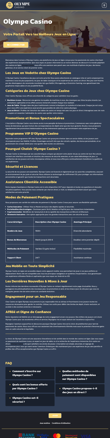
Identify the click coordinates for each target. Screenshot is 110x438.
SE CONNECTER (16, 45)
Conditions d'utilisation (61, 423)
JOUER (55, 415)
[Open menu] (104, 5)
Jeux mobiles (44, 423)
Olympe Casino (28, 65)
